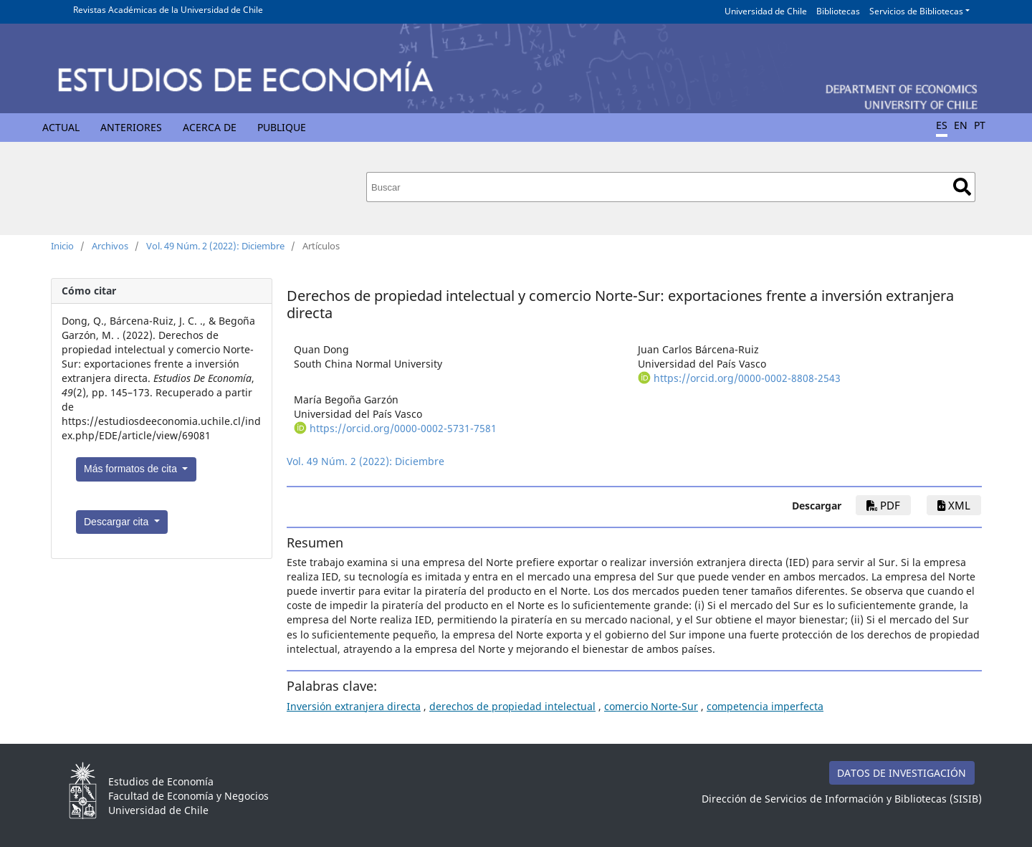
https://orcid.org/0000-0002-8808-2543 (747, 378)
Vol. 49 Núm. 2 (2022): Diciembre (215, 245)
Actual (61, 127)
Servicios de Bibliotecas (916, 11)
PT (979, 125)
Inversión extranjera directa (354, 706)
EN (961, 125)
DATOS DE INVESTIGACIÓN (901, 773)
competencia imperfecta (765, 706)
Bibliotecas (838, 11)
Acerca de (209, 127)
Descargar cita (117, 521)
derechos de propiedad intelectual (512, 706)
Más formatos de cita (132, 468)
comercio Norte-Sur (651, 706)
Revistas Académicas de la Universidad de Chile (168, 10)
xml (953, 505)
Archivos (110, 245)
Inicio (62, 245)
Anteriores (131, 127)
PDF (883, 505)
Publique (281, 127)
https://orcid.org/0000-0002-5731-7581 (403, 428)
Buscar (962, 187)
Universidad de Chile (766, 11)
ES (941, 125)
